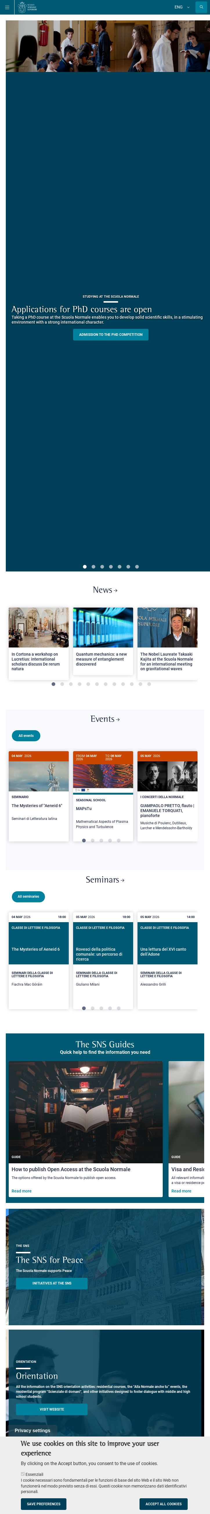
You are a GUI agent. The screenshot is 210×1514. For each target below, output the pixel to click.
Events (105, 719)
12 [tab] (149, 684)
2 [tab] (93, 567)
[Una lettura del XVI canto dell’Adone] (167, 959)
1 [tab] (85, 567)
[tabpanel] (39, 646)
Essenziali (34, 1474)
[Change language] (188, 7)
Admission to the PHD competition (110, 335)
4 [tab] (111, 567)
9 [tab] (123, 684)
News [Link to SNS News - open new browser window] (105, 590)
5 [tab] (119, 567)
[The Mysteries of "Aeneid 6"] (39, 789)
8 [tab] (114, 684)
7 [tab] (137, 567)
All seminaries (28, 896)
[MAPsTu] (103, 793)
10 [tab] (132, 684)
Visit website (52, 1409)
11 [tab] (140, 684)
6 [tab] (128, 567)
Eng (179, 7)
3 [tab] (102, 567)
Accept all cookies (164, 1504)
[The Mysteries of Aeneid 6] (39, 959)
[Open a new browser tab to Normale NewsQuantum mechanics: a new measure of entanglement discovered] (103, 641)
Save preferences (43, 1504)
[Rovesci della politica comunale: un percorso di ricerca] (103, 959)
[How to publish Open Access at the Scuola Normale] (86, 1128)
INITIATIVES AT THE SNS (51, 1282)
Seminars (105, 879)
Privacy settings (32, 1430)
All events (26, 736)
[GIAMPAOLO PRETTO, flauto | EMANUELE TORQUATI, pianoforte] (167, 794)
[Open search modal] (201, 7)
